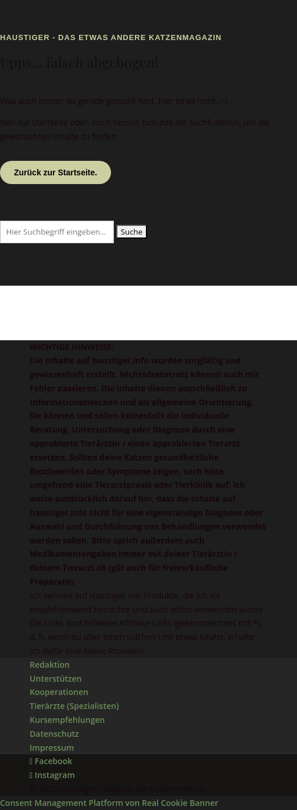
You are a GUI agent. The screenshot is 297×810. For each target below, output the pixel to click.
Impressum (52, 747)
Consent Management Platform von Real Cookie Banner (109, 802)
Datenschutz (54, 733)
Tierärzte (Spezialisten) (74, 705)
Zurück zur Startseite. (55, 172)
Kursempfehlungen (67, 719)
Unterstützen (55, 678)
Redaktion (50, 664)
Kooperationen (59, 691)
